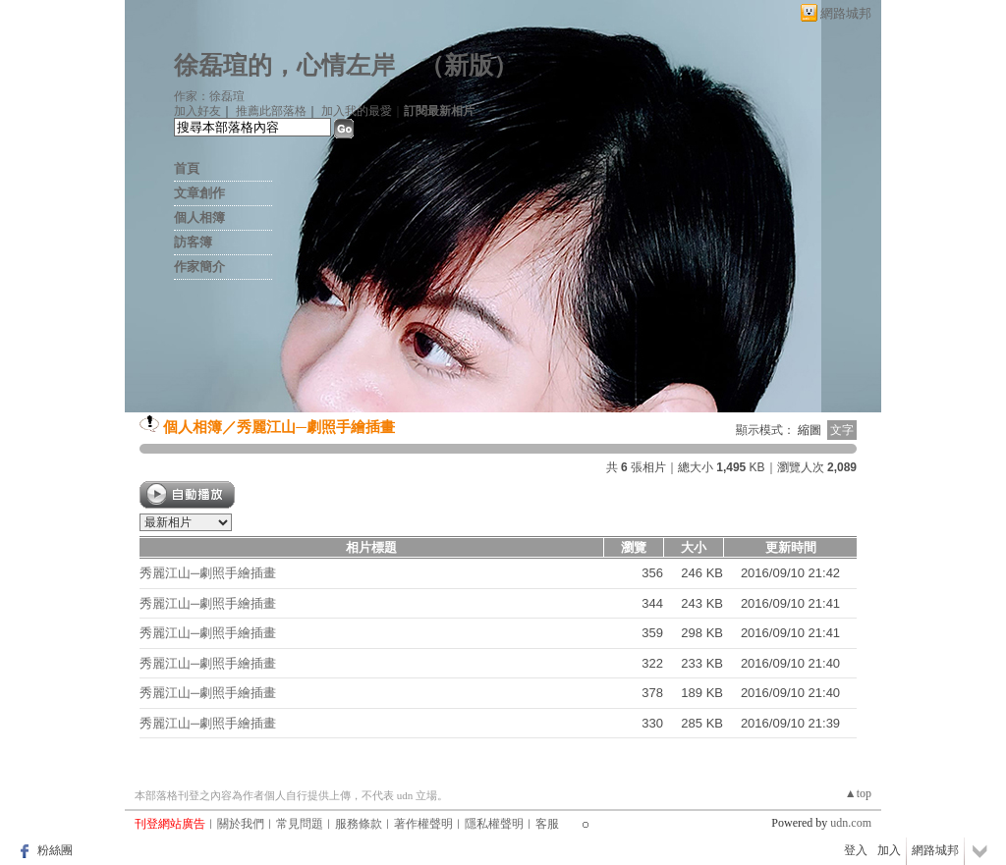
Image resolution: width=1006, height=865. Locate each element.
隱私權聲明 (494, 824)
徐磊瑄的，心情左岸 (284, 65)
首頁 (186, 168)
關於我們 (240, 824)
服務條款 (358, 824)
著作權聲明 (423, 824)
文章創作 (199, 193)
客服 (547, 824)
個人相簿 (199, 217)
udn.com (850, 823)
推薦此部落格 (271, 111)
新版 (468, 65)
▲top (858, 793)
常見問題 (299, 824)
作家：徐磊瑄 (209, 96)
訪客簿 (193, 242)
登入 (855, 850)
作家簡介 (199, 266)
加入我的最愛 (356, 111)
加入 (889, 850)
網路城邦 (845, 13)
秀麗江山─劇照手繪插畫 (316, 426)
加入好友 (197, 111)
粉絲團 (55, 850)
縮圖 (809, 430)
